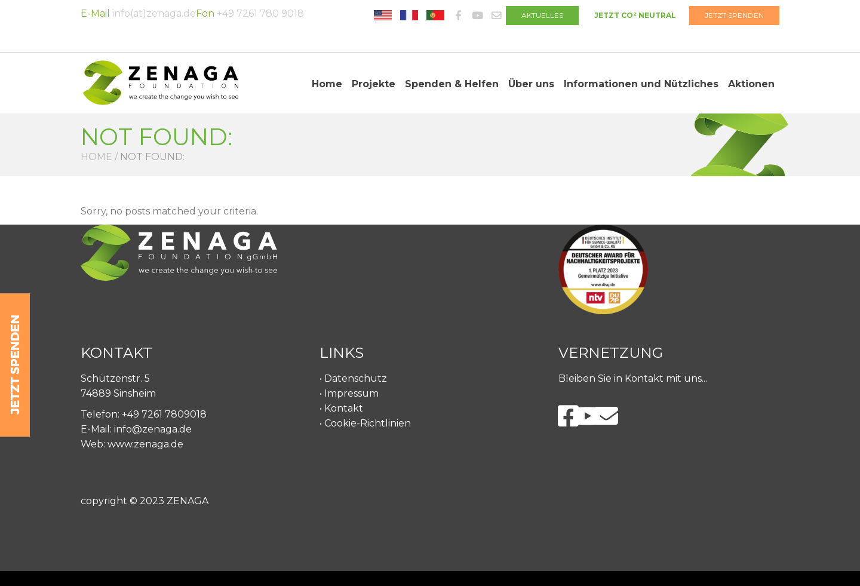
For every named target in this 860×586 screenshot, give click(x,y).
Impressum (351, 393)
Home (327, 84)
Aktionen (751, 84)
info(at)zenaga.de (154, 13)
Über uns (531, 84)
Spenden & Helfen (452, 84)
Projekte (373, 84)
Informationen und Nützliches (641, 84)
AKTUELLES (542, 15)
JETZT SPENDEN (734, 15)
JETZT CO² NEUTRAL (635, 15)
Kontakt (343, 408)
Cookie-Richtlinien (367, 423)
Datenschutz (355, 378)
